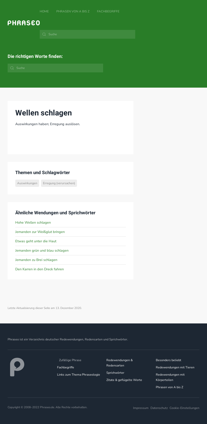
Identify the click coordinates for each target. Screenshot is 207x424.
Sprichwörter (115, 373)
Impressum (141, 408)
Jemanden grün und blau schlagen (42, 250)
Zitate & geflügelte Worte (124, 380)
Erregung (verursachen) (59, 183)
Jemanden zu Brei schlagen (36, 260)
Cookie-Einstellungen (184, 408)
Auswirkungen (27, 183)
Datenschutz (159, 408)
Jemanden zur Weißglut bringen (40, 232)
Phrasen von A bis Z (72, 11)
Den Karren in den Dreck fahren (39, 269)
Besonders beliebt (168, 360)
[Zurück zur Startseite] (24, 22)
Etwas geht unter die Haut (35, 241)
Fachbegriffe (108, 11)
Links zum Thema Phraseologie (78, 375)
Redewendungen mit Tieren (175, 367)
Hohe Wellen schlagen (33, 222)
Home (44, 11)
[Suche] (87, 34)
